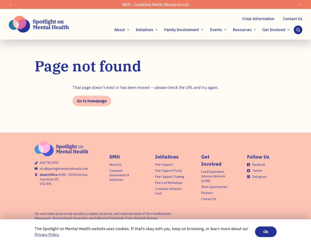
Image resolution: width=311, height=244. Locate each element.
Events (216, 29)
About (119, 29)
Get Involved (273, 29)
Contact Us (292, 18)
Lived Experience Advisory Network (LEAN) (213, 176)
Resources (242, 29)
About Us (115, 165)
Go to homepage (92, 100)
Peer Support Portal (168, 171)
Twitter (257, 171)
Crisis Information (258, 18)
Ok (265, 231)
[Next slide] (300, 4)
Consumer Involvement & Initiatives (119, 175)
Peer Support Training (169, 177)
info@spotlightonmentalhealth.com (64, 169)
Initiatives (144, 29)
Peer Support (164, 165)
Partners (207, 193)
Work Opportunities (214, 187)
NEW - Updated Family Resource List (155, 4)
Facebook (258, 165)
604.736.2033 (49, 163)
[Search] (298, 30)
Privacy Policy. (47, 234)
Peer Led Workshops (169, 183)
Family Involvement (181, 29)
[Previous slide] (10, 4)
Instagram (259, 177)
